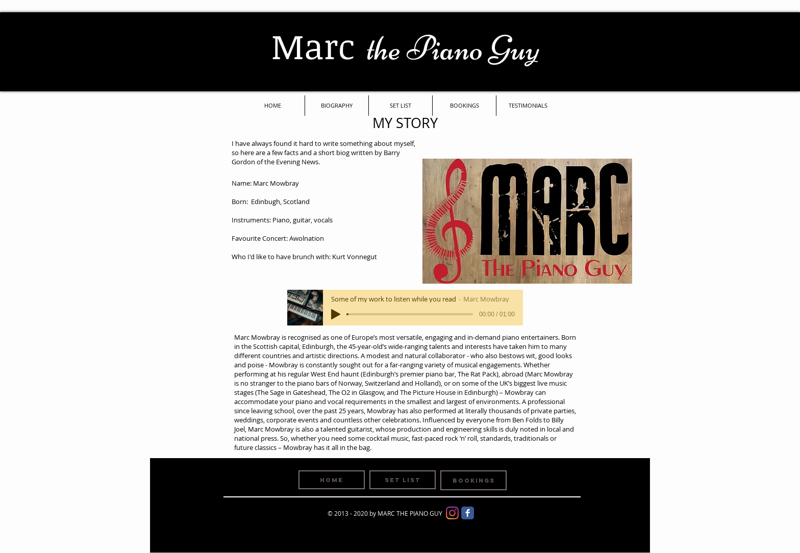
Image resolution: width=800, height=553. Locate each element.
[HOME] (331, 479)
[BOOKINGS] (473, 480)
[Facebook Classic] (467, 513)
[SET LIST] (402, 479)
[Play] (335, 314)
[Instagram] (452, 513)
